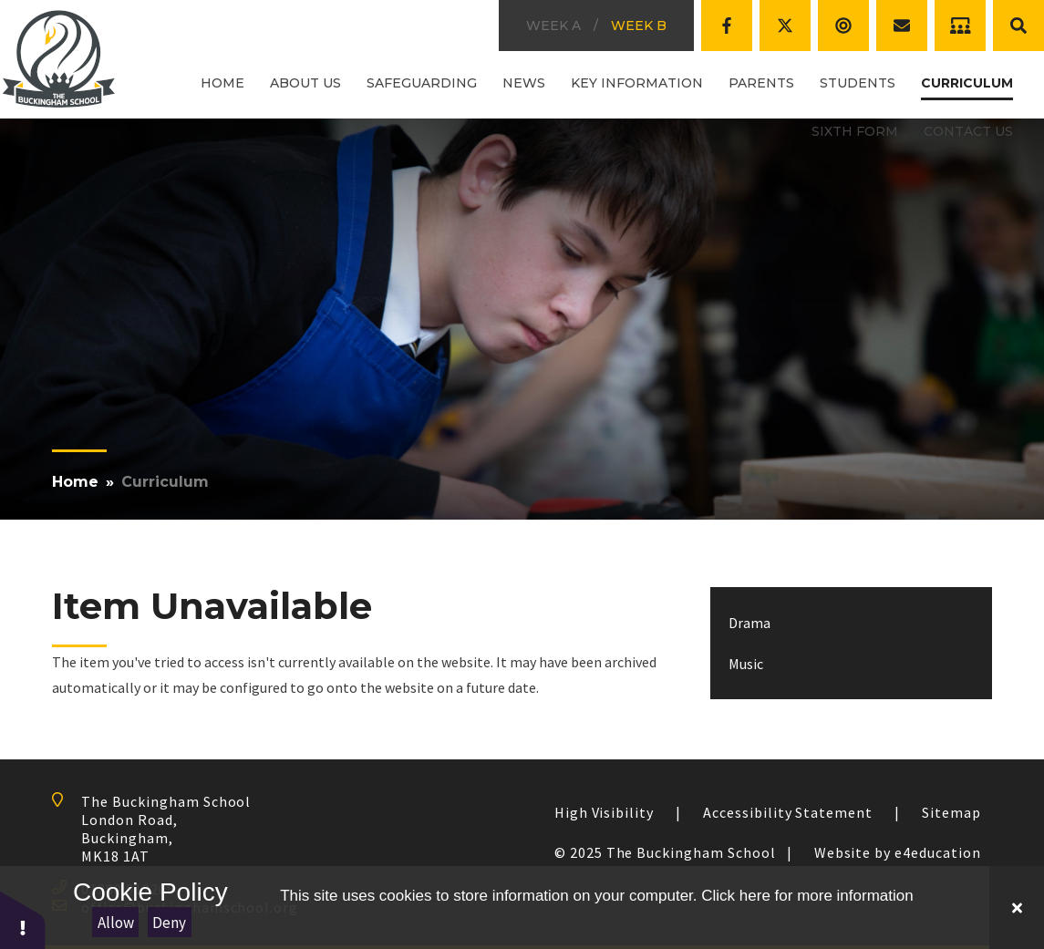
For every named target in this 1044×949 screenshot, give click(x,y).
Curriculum (165, 481)
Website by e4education (897, 852)
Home (75, 481)
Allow (116, 923)
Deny (169, 923)
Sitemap (951, 812)
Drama (749, 623)
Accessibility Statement (788, 812)
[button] (23, 919)
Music (746, 664)
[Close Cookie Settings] (1016, 907)
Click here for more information (807, 895)
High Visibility (604, 812)
